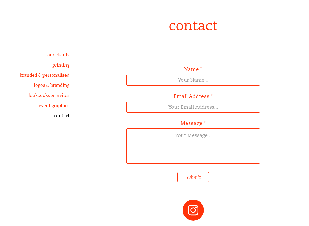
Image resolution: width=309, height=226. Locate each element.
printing (60, 65)
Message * (193, 123)
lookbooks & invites (49, 95)
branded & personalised (44, 75)
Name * (193, 69)
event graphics (54, 105)
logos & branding (51, 85)
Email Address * (193, 96)
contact (61, 116)
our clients (58, 55)
